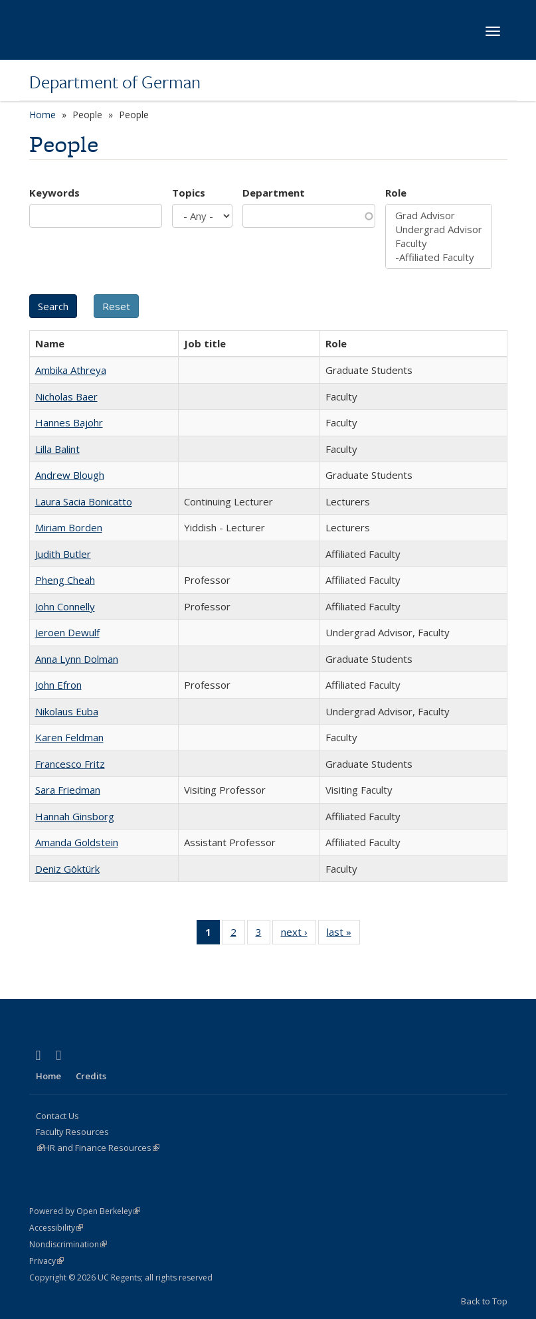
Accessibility (56, 1227)
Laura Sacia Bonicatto (83, 501)
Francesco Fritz (70, 763)
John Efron (58, 684)
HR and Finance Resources (101, 1148)
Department (273, 192)
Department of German (115, 82)
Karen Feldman (69, 737)
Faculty (439, 243)
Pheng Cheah (65, 579)
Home (42, 114)
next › (298, 934)
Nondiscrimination (68, 1244)
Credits (91, 1076)
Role (395, 192)
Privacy (46, 1261)
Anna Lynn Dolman (76, 658)
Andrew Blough (69, 475)
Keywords (54, 192)
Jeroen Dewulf (67, 632)
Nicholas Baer (66, 396)
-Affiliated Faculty (439, 257)
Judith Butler (63, 554)
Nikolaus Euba (66, 711)
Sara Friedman (67, 789)
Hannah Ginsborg (74, 816)
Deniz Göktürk (67, 868)
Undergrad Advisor (439, 229)
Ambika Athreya (70, 370)
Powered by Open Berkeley (84, 1211)
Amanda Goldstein (76, 842)
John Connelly (65, 606)
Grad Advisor (439, 215)
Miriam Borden (68, 527)
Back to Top (484, 1301)
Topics (188, 192)
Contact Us (57, 1116)
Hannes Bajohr (69, 422)
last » (343, 934)
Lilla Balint (57, 449)
